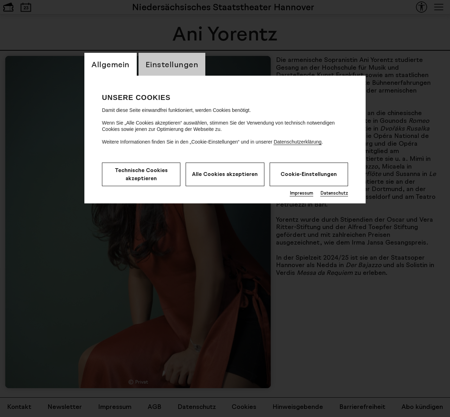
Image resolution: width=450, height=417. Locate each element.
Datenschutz (334, 193)
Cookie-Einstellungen (309, 174)
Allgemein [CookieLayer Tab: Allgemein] (110, 64)
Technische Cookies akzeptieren (141, 174)
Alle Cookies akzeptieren (225, 174)
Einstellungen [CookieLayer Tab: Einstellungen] (172, 64)
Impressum (301, 193)
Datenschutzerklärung (297, 142)
